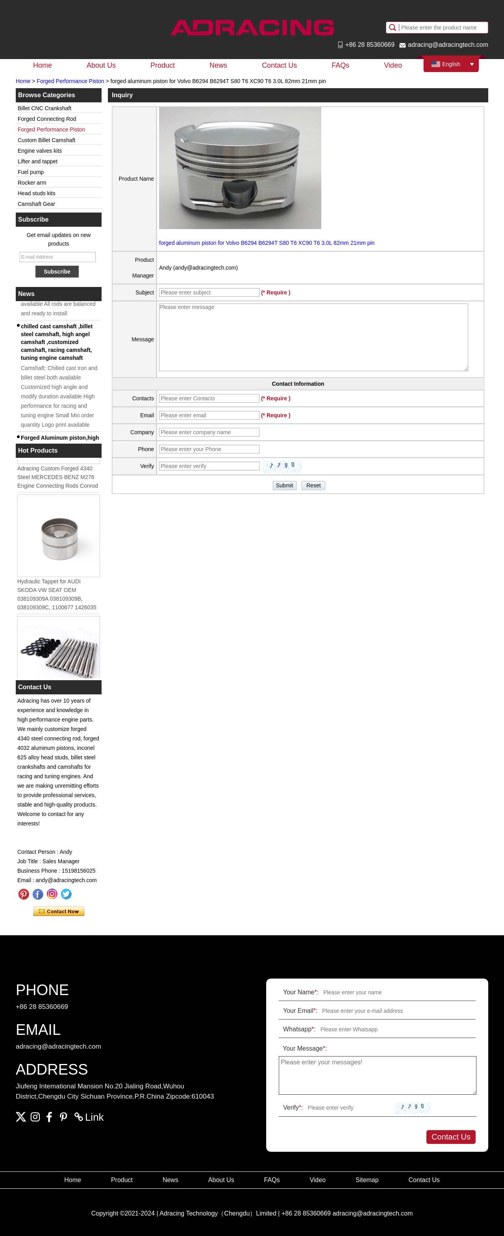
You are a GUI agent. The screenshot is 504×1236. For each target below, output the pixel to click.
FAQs (340, 65)
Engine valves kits (40, 151)
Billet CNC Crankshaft (44, 108)
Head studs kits (37, 193)
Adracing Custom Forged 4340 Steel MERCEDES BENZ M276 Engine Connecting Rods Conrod (57, 479)
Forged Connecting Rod (47, 119)
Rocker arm (32, 182)
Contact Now (58, 912)
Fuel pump (31, 172)
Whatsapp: (299, 1029)
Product (162, 65)
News (218, 65)
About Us (101, 65)
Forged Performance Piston (70, 81)
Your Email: (300, 1010)
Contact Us (279, 65)
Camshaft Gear (36, 204)
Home (42, 65)
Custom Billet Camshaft (46, 140)
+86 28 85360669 (370, 44)
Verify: (293, 1107)
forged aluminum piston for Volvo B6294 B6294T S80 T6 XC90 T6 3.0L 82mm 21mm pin (266, 243)
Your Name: (301, 992)
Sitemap (367, 1180)
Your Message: (305, 1048)
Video (393, 65)
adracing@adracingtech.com (448, 44)
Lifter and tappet (37, 161)
